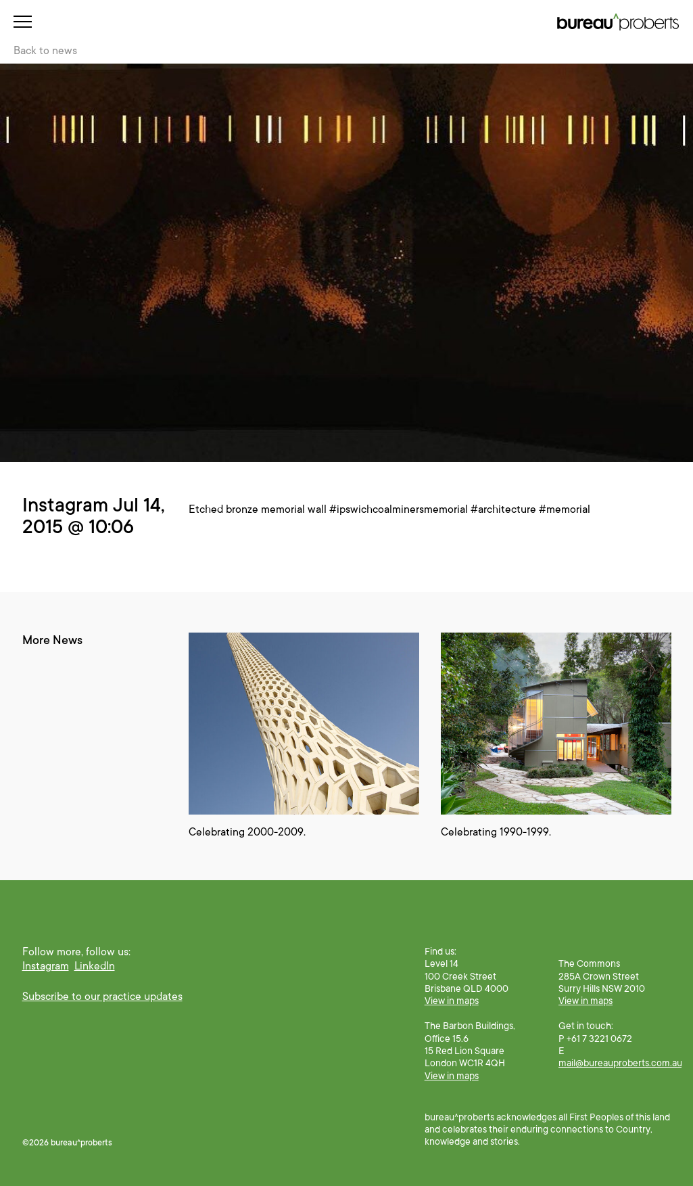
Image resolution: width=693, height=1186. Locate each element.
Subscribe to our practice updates (102, 996)
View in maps (452, 1001)
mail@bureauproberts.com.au (620, 1063)
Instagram (45, 966)
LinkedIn (94, 966)
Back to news (45, 51)
